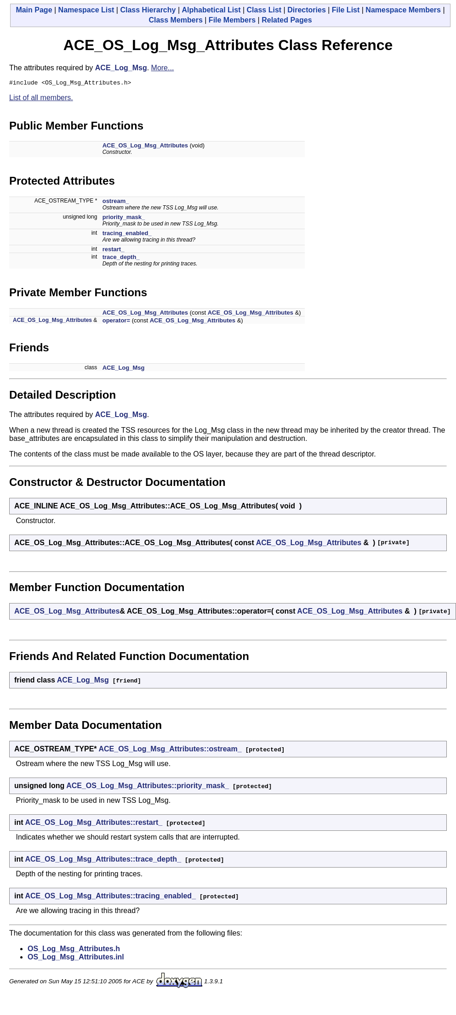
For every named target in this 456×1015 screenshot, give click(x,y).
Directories (306, 10)
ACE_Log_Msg (121, 68)
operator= (116, 321)
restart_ (114, 250)
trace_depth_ (121, 258)
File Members (232, 20)
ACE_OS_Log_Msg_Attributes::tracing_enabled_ (110, 897)
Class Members (175, 20)
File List (345, 10)
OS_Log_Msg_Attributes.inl (76, 958)
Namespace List (86, 10)
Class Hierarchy (148, 10)
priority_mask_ (124, 218)
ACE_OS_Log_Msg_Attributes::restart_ (93, 824)
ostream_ (116, 202)
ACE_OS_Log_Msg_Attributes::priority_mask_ (147, 787)
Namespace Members (403, 10)
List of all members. (41, 99)
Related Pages (287, 20)
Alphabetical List (211, 10)
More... (162, 68)
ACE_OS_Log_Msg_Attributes (145, 146)
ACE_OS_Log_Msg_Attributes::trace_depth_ (103, 860)
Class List (264, 10)
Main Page (34, 10)
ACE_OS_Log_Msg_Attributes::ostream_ (169, 750)
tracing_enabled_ (127, 234)
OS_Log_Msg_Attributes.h (74, 950)
